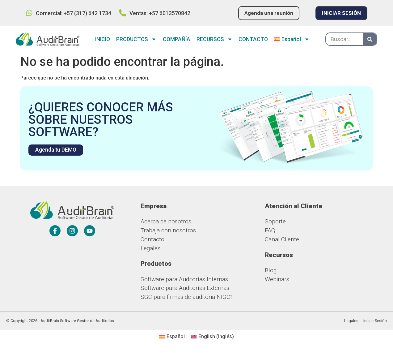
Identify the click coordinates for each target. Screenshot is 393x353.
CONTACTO (253, 40)
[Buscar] (370, 39)
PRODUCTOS (136, 39)
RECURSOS (214, 39)
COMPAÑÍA (176, 40)
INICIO (102, 40)
